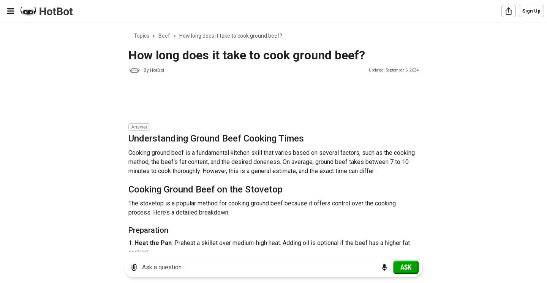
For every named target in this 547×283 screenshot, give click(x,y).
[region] (273, 137)
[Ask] (406, 267)
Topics (141, 36)
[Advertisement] (266, 100)
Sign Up (531, 11)
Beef (164, 36)
